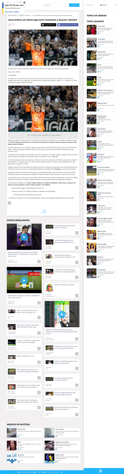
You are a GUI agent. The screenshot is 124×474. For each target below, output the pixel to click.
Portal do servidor (104, 176)
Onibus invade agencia (105, 99)
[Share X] (48, 24)
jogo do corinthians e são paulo (64, 293)
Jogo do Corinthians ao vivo (25, 365)
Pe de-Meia (101, 39)
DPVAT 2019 (21, 438)
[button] (108, 5)
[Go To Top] (100, 471)
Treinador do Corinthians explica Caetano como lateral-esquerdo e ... (65, 279)
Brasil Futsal (59, 463)
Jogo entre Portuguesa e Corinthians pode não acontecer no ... (66, 415)
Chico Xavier (59, 438)
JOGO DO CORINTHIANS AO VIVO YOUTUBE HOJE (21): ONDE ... (64, 400)
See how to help (11, 12)
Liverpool (101, 163)
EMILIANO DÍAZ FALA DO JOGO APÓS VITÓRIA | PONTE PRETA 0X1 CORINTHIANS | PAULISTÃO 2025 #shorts (23, 263)
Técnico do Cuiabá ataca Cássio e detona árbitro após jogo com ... (27, 320)
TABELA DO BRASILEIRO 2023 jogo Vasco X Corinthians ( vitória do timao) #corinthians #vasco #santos (62, 340)
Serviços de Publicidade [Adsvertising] (25, 472)
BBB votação (102, 240)
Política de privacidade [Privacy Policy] (51, 472)
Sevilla (100, 150)
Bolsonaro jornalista (62, 451)
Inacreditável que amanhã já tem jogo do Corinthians (64, 235)
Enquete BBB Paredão (105, 227)
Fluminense (101, 52)
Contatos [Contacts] (37, 472)
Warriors (100, 266)
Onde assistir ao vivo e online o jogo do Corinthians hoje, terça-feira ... (28, 393)
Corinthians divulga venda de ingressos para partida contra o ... (65, 250)
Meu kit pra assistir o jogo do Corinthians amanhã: (63, 388)
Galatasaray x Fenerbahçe (102, 125)
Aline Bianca (102, 278)
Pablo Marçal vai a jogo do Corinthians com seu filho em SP (64, 265)
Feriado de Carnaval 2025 (104, 202)
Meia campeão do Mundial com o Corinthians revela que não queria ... (28, 378)
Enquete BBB (102, 253)
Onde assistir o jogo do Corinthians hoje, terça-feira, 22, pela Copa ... (28, 334)
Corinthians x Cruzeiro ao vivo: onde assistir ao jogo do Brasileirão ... (65, 356)
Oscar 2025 (101, 26)
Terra (9, 26)
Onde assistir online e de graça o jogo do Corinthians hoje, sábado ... (28, 408)
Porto (99, 73)
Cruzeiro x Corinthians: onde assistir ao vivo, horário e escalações (28, 350)
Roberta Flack (102, 112)
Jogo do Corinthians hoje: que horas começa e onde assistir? (65, 371)
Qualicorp (21, 463)
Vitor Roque (101, 137)
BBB (19, 451)
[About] (42, 472)
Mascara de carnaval (104, 189)
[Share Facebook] (67, 24)
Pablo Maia (101, 214)
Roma (99, 86)
